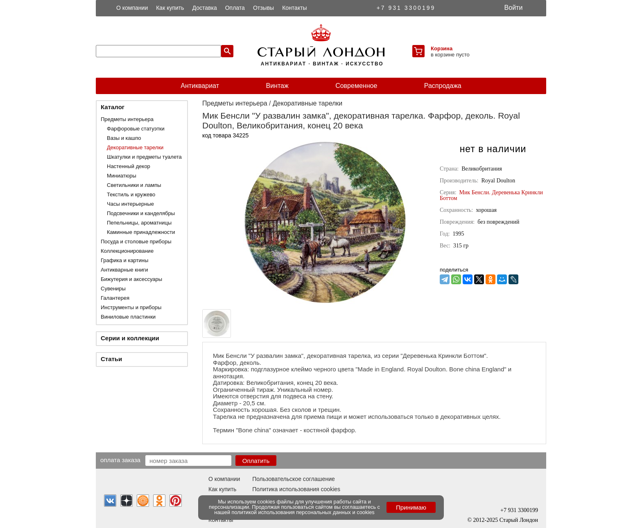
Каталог (112, 106)
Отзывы (263, 7)
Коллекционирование (127, 251)
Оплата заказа (120, 459)
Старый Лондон (519, 520)
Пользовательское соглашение (293, 479)
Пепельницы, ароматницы (139, 223)
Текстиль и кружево (131, 194)
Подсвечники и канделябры (141, 213)
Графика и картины (124, 260)
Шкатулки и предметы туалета (144, 157)
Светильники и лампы (134, 185)
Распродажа (442, 85)
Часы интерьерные (130, 204)
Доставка (204, 7)
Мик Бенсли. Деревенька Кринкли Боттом (491, 195)
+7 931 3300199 (406, 7)
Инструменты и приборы (131, 307)
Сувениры (113, 288)
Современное (356, 85)
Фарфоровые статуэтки (136, 129)
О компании (132, 7)
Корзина (441, 48)
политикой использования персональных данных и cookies (303, 512)
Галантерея (115, 298)
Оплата (235, 7)
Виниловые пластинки (128, 317)
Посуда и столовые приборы (136, 241)
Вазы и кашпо (124, 138)
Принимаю (411, 507)
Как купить (170, 7)
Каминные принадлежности (141, 232)
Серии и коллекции (130, 338)
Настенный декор (128, 166)
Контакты (294, 7)
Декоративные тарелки (135, 147)
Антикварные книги (124, 270)
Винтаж (277, 85)
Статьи (111, 358)
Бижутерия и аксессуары (131, 279)
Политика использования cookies (296, 489)
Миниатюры (121, 176)
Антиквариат (200, 85)
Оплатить (256, 460)
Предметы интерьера (127, 119)
